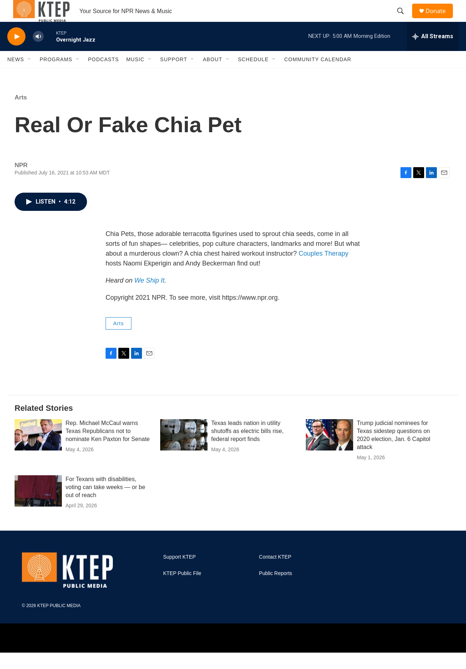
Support (173, 76)
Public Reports (275, 590)
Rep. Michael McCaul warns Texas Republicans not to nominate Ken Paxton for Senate (108, 447)
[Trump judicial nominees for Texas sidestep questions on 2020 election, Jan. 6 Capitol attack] (329, 451)
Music (135, 76)
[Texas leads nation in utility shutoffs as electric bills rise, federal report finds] (184, 451)
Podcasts (103, 76)
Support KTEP (179, 573)
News (15, 76)
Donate (440, 19)
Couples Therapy (323, 269)
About (212, 76)
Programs (56, 76)
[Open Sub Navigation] (29, 76)
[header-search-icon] (404, 19)
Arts (21, 113)
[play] (16, 53)
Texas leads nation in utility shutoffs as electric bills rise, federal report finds (247, 447)
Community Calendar (317, 76)
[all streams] (433, 52)
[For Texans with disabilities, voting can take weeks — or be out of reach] (38, 507)
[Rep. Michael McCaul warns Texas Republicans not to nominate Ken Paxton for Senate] (38, 451)
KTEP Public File (182, 590)
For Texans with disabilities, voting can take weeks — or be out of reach (105, 503)
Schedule (253, 76)
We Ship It (149, 296)
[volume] (38, 53)
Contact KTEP (275, 573)
